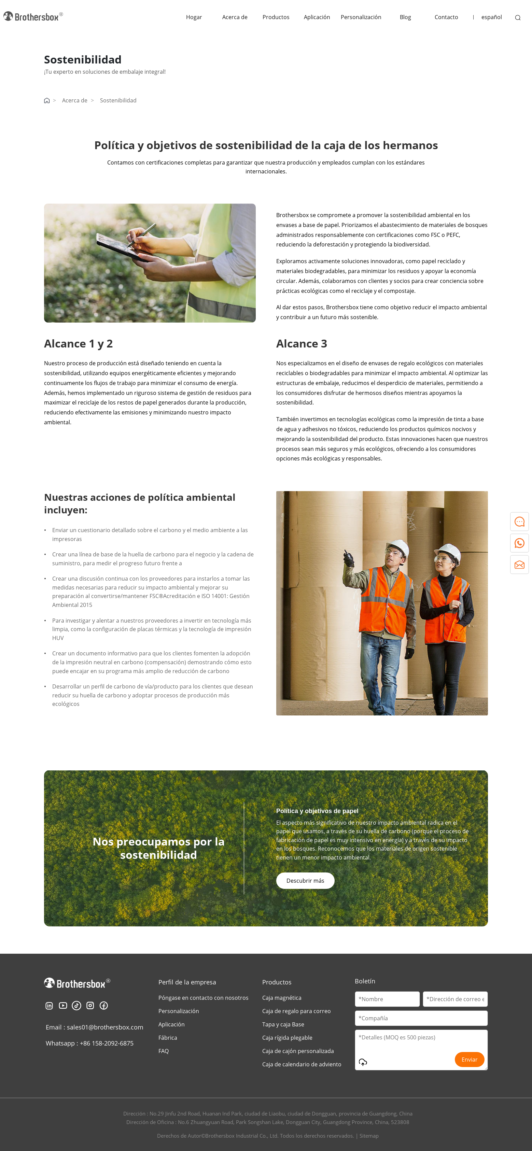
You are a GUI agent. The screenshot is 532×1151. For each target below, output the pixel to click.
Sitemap (369, 1135)
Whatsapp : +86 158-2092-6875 (90, 1043)
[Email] (455, 999)
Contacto (446, 17)
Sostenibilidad (118, 100)
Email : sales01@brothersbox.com (94, 1027)
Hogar (194, 17)
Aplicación (317, 17)
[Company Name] (421, 1018)
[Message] (421, 1049)
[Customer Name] (387, 999)
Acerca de (235, 17)
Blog (405, 17)
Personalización (361, 17)
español (491, 17)
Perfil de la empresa (187, 982)
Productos (276, 17)
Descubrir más (305, 880)
